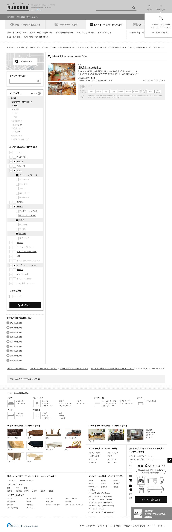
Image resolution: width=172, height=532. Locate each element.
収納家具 (20, 202)
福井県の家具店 (16, 356)
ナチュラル (15, 457)
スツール (45, 401)
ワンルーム (149, 435)
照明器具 (20, 243)
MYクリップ (161, 8)
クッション (30, 508)
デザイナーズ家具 (94, 453)
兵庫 (88, 33)
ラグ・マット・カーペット (27, 252)
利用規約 (126, 526)
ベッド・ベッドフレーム (28, 175)
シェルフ (62, 418)
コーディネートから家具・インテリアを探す (108, 426)
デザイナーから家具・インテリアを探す (106, 476)
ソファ (9, 498)
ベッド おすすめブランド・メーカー (141, 459)
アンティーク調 (15, 434)
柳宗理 (90, 480)
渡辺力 (103, 483)
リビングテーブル (109, 406)
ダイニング (116, 435)
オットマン (46, 403)
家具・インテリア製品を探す (27, 25)
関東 (9, 33)
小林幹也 (91, 490)
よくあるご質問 (139, 526)
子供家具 (20, 206)
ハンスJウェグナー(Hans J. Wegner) (100, 499)
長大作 (90, 483)
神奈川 (19, 33)
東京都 (9, 491)
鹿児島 (45, 37)
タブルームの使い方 (87, 526)
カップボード (111, 459)
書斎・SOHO (150, 432)
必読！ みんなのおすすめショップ (23, 379)
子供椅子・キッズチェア (28, 211)
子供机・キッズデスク (27, 215)
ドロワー (110, 456)
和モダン (34, 457)
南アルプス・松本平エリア (22, 102)
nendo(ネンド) (93, 487)
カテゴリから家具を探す (18, 393)
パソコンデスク (151, 401)
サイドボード (92, 459)
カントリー (54, 446)
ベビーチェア (24, 238)
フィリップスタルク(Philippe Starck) (100, 502)
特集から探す (135, 33)
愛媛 (18, 37)
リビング (96, 435)
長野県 (13, 98)
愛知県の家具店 (16, 323)
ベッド (19, 170)
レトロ (34, 434)
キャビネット (46, 418)
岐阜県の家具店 (16, 337)
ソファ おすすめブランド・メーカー (141, 456)
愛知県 (51, 491)
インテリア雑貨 (22, 274)
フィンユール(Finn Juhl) (96, 509)
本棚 (60, 413)
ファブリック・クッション (27, 265)
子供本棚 (22, 234)
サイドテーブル (125, 401)
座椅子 (61, 401)
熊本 (41, 37)
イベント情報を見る (151, 499)
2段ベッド (19, 415)
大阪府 (34, 491)
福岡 (36, 37)
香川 (14, 37)
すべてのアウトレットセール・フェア (20, 480)
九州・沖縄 (28, 37)
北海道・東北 (35, 33)
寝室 (135, 435)
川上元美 (117, 483)
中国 (99, 33)
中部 (57, 33)
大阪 (84, 33)
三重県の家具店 (16, 351)
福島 (50, 33)
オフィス (149, 437)
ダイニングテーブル (109, 401)
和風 (73, 446)
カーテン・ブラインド (53, 505)
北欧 (54, 434)
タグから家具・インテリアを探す (103, 448)
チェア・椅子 (22, 157)
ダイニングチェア (65, 403)
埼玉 (24, 33)
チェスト (45, 415)
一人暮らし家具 (93, 456)
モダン (34, 446)
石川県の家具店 (16, 346)
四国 (9, 37)
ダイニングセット (71, 498)
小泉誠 (116, 487)
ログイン (149, 8)
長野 (71, 33)
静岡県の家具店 (16, 328)
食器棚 (61, 415)
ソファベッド (20, 403)
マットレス (20, 413)
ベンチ (79, 401)
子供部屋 (149, 430)
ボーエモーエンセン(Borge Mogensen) (101, 512)
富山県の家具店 (16, 342)
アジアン (15, 446)
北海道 (45, 33)
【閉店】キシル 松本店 (89, 67)
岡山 (109, 33)
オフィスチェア (82, 403)
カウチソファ (20, 401)
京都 (92, 33)
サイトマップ (103, 526)
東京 (14, 33)
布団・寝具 (50, 501)
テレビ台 (45, 413)
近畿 (78, 33)
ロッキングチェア (65, 406)
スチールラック (112, 453)
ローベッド (92, 462)
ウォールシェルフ (113, 462)
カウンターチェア (48, 406)
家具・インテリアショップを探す (108, 25)
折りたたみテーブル (126, 403)
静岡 (67, 33)
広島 (105, 33)
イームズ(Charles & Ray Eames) (99, 493)
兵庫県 (42, 491)
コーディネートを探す (68, 25)
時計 (18, 256)
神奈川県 (19, 491)
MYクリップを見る (162, 33)
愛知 (63, 33)
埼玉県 (26, 491)
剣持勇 (103, 480)
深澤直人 (117, 480)
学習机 (21, 220)
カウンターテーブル (109, 403)
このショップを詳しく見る (155, 80)
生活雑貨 (20, 270)
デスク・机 (21, 166)
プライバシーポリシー (156, 526)
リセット (33, 93)
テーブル (20, 161)
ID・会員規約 (115, 526)
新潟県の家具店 (16, 332)
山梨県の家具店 (16, 360)
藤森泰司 (104, 487)
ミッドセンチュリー (73, 434)
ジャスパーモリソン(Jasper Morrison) (101, 506)
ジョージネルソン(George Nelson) (100, 496)
